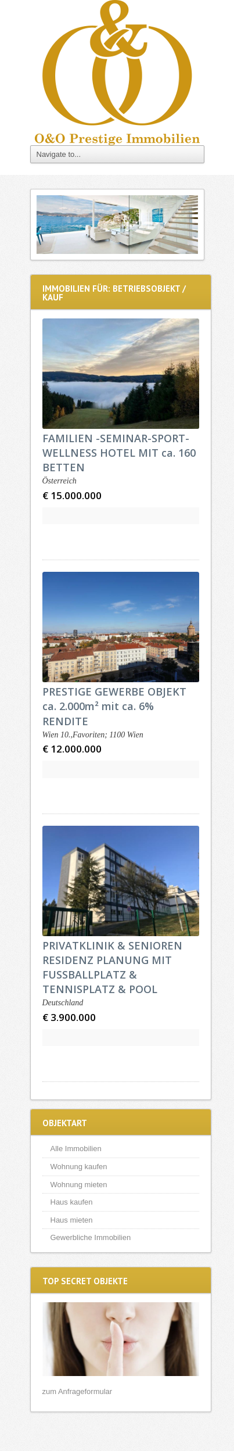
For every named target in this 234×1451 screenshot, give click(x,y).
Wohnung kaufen (79, 1166)
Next (186, 224)
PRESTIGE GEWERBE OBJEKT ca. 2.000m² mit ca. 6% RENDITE (114, 706)
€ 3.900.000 (69, 1017)
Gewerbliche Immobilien (91, 1237)
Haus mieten (72, 1220)
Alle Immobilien (76, 1148)
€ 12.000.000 (72, 748)
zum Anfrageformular (77, 1391)
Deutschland (63, 1002)
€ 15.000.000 (72, 495)
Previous (48, 224)
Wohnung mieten (79, 1184)
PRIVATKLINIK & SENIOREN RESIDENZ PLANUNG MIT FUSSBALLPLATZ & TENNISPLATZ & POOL (112, 967)
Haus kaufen (72, 1202)
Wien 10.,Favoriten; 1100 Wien (92, 734)
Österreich (59, 480)
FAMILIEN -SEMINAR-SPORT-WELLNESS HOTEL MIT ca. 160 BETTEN (119, 452)
